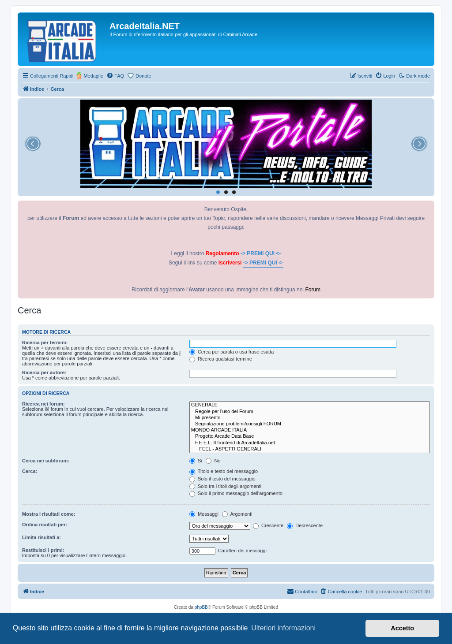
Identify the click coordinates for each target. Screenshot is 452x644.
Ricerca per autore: (44, 372)
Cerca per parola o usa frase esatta (231, 351)
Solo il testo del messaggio (222, 478)
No (213, 460)
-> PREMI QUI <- (261, 253)
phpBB (201, 607)
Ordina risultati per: (44, 524)
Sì (195, 460)
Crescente (268, 525)
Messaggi (203, 514)
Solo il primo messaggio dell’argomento (235, 493)
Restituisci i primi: (43, 550)
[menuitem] (115, 76)
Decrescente (305, 525)
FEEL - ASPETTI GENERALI (309, 449)
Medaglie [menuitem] (93, 75)
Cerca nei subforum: (45, 460)
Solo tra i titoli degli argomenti (225, 486)
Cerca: (29, 471)
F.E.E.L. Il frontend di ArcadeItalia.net (309, 443)
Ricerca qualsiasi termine (220, 358)
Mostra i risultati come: (48, 514)
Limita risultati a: (41, 537)
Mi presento (309, 418)
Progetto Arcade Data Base (309, 436)
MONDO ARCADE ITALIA (309, 430)
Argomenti (237, 514)
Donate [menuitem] (143, 75)
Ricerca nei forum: (43, 403)
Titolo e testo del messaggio (223, 471)
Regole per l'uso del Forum (309, 412)
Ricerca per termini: (45, 342)
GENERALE (309, 405)
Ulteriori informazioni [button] (283, 628)
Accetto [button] (402, 628)
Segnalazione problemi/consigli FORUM (309, 424)
